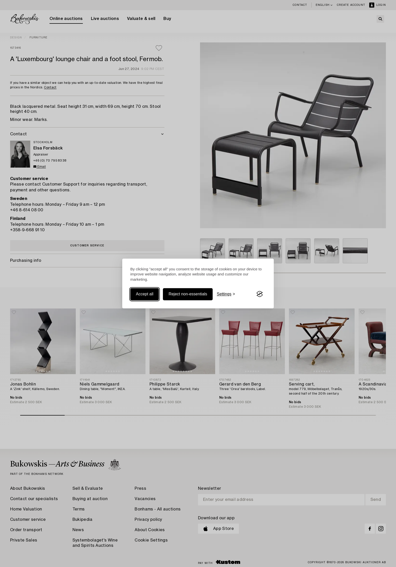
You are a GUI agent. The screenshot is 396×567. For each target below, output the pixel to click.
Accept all (144, 294)
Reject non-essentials (187, 294)
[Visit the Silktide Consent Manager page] (260, 294)
